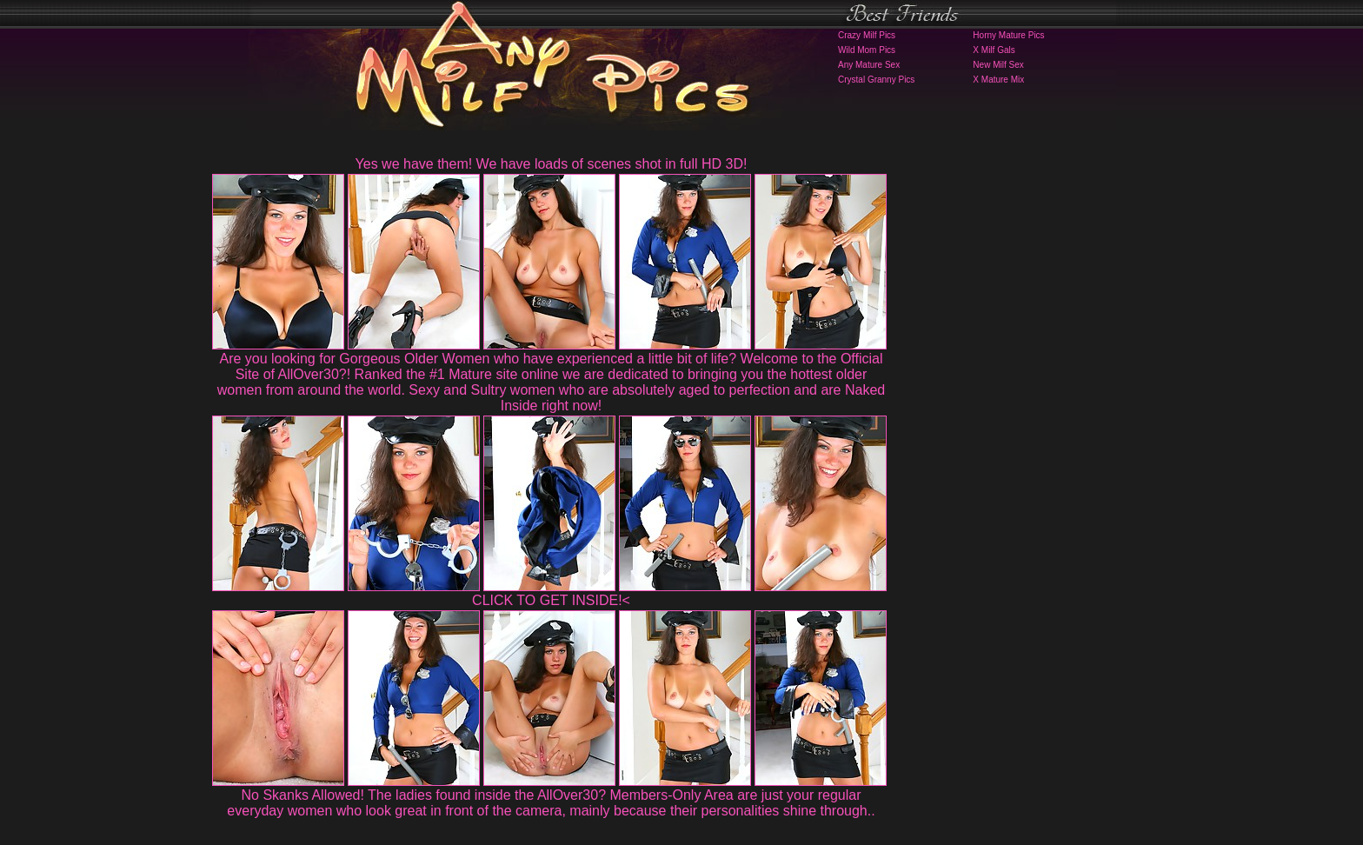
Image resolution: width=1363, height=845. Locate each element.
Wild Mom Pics (866, 50)
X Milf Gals (993, 50)
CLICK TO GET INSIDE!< (551, 600)
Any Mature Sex (869, 65)
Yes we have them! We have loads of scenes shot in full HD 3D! (552, 163)
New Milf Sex (998, 65)
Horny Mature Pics (1008, 35)
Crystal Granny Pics (876, 79)
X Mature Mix (998, 79)
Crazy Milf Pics (866, 35)
